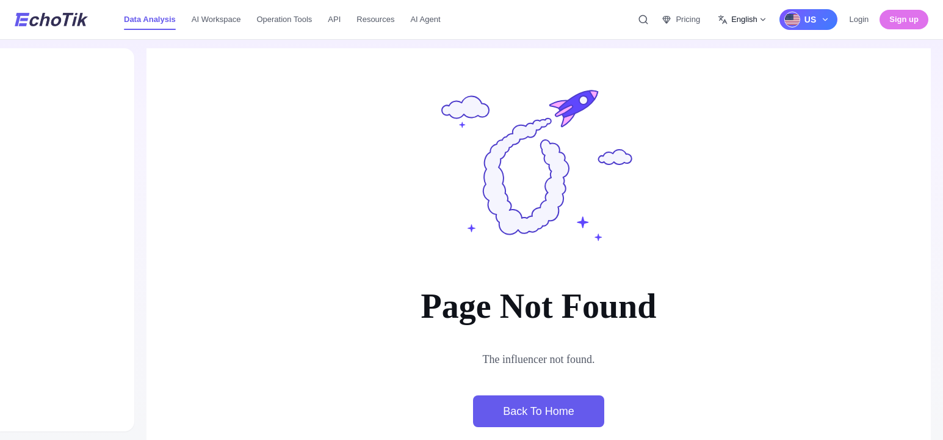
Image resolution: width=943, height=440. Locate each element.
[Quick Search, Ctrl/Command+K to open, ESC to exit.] (643, 19)
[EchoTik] (51, 19)
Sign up (904, 19)
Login (859, 19)
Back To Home (538, 411)
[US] (808, 19)
